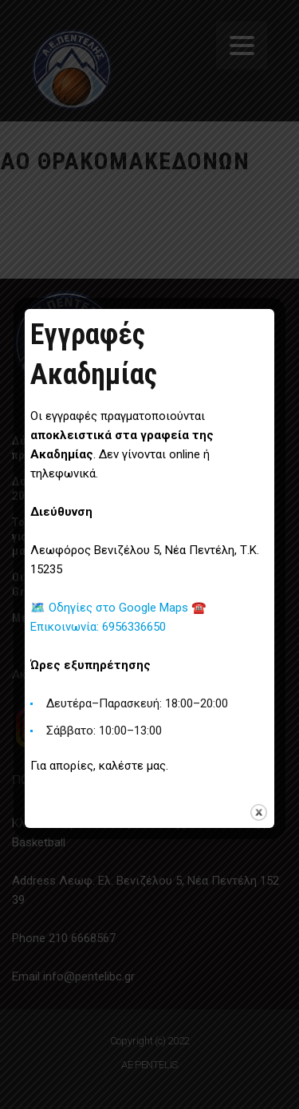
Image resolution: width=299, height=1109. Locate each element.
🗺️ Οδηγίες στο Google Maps (110, 607)
